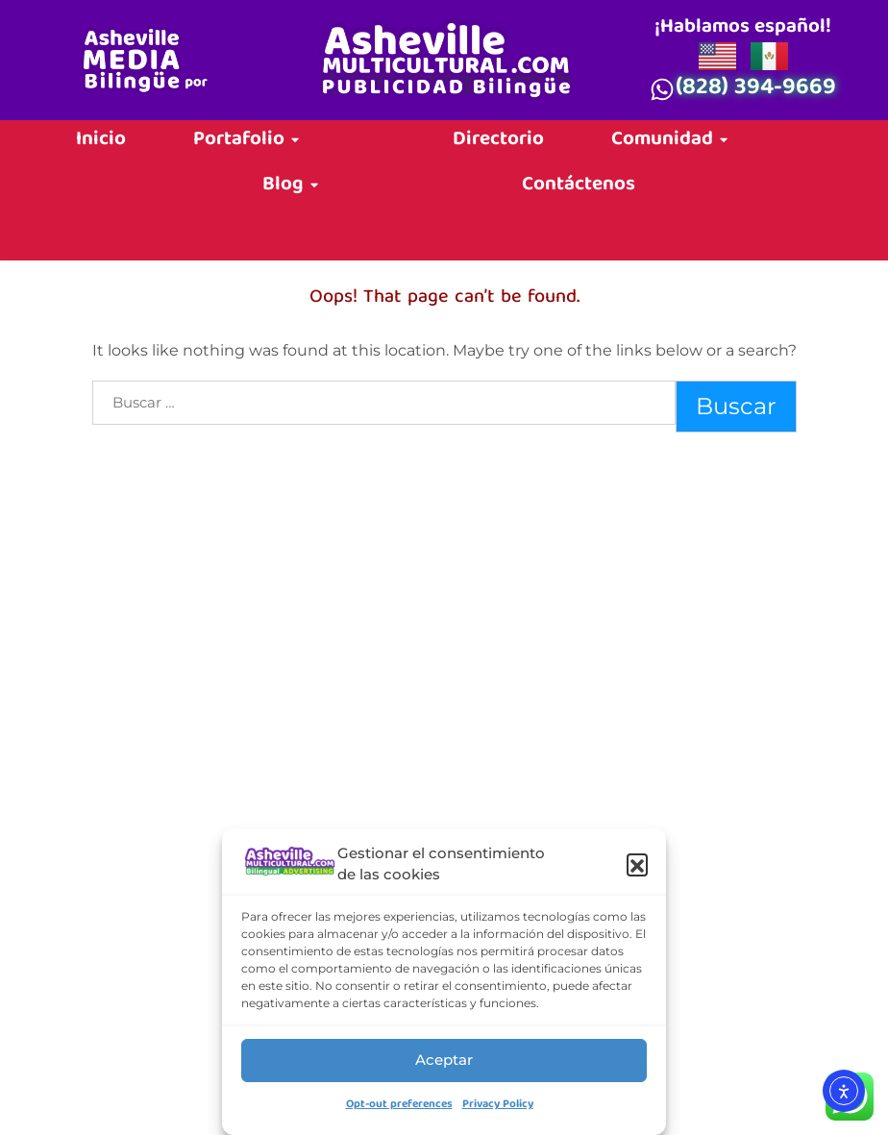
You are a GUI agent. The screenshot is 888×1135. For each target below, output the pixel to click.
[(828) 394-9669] (662, 89)
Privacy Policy (497, 1105)
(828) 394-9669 (756, 89)
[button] (637, 864)
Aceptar (444, 1059)
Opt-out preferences (399, 1105)
